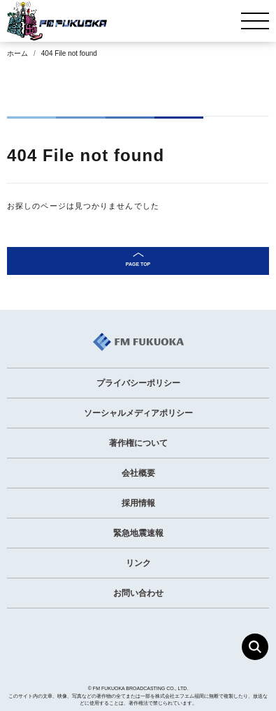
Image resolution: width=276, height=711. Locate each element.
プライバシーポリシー (138, 383)
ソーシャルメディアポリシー (138, 413)
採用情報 (138, 503)
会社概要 (138, 473)
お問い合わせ (138, 593)
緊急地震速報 (138, 533)
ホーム (17, 53)
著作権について (138, 443)
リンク (138, 563)
